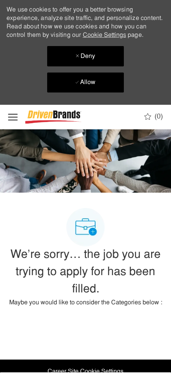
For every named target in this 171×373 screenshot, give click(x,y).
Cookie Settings (104, 35)
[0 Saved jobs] (153, 116)
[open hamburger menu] (13, 117)
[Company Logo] (63, 117)
